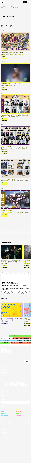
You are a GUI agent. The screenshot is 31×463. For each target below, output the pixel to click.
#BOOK (3, 413)
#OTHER (18, 415)
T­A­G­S (5, 331)
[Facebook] (29, 422)
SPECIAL (5, 372)
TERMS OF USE (4, 432)
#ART (3, 411)
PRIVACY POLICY (5, 433)
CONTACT (3, 428)
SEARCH (3, 399)
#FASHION (4, 415)
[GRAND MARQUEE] (15, 383)
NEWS (4, 369)
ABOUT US (4, 391)
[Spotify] (2, 422)
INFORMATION (4, 431)
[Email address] (12, 361)
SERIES (4, 375)
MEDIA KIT (3, 429)
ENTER (27, 361)
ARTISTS (3, 393)
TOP (2, 331)
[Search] (15, 402)
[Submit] (28, 402)
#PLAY (3, 409)
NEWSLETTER (4, 359)
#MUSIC (18, 409)
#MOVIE (18, 411)
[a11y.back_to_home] (4, 2)
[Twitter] (22, 422)
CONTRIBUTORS (6, 396)
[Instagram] (15, 422)
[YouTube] (9, 422)
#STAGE (18, 413)
